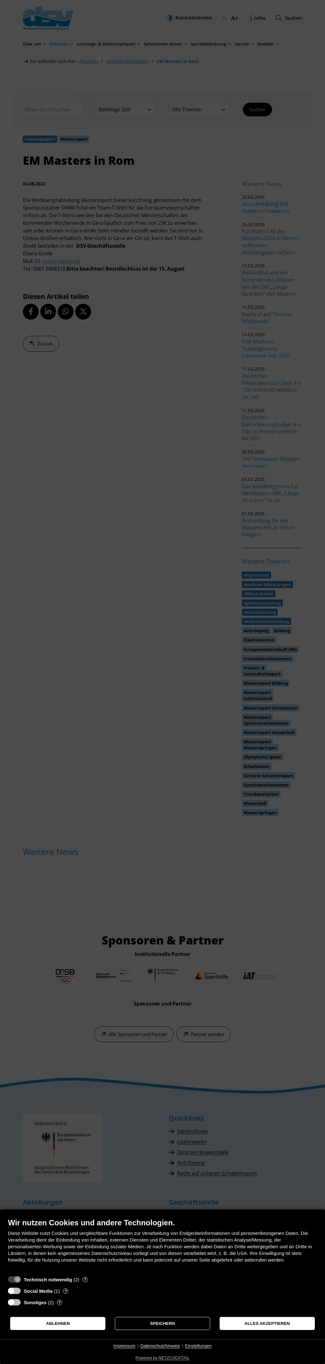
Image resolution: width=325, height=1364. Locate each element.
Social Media (38, 1291)
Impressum (124, 1345)
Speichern (162, 1323)
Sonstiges (35, 1302)
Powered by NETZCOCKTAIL (162, 1357)
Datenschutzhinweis (160, 1345)
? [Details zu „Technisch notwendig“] (85, 1279)
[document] (162, 1245)
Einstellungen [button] (198, 1345)
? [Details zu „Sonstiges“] (59, 1302)
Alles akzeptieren (267, 1323)
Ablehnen (58, 1323)
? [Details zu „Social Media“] (65, 1291)
